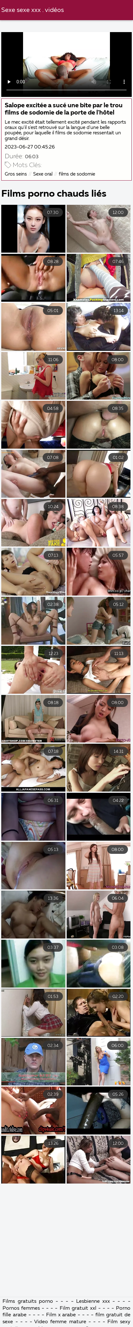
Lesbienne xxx (93, 1301)
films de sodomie (77, 174)
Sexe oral (42, 174)
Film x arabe (61, 1315)
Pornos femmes (21, 1308)
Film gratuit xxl (78, 1308)
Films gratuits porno (28, 1301)
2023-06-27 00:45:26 (30, 147)
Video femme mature (60, 1321)
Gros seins (16, 174)
